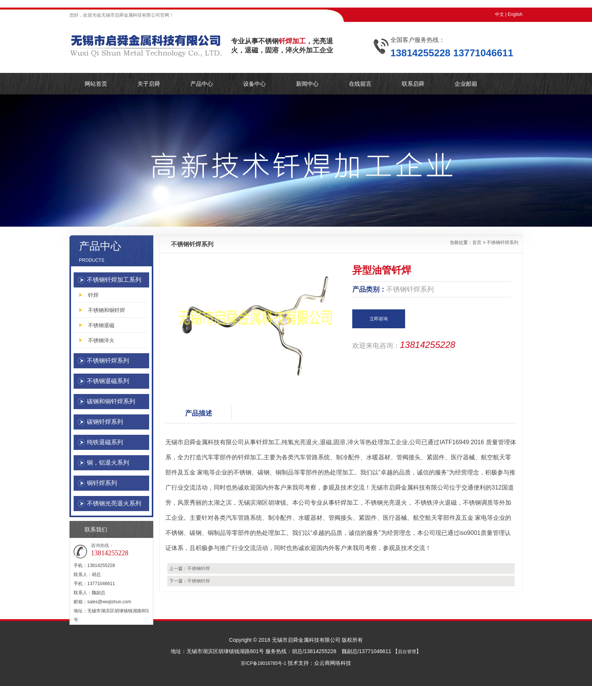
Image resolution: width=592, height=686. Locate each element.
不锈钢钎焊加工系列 (114, 280)
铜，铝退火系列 (108, 462)
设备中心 (254, 83)
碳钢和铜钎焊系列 (111, 401)
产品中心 (201, 83)
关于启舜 (148, 83)
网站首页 (96, 83)
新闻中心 (307, 83)
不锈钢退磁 (101, 325)
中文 (499, 14)
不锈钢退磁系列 (108, 381)
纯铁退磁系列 (105, 442)
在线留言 (360, 83)
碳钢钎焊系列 (105, 422)
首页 (476, 242)
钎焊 (93, 295)
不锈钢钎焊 (198, 568)
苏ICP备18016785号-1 (263, 663)
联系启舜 (413, 83)
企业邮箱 (466, 83)
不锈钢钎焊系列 (108, 360)
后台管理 (407, 651)
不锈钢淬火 (101, 340)
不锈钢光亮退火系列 (114, 503)
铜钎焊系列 (102, 483)
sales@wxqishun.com (109, 601)
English (515, 14)
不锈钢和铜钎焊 (106, 310)
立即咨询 (379, 318)
